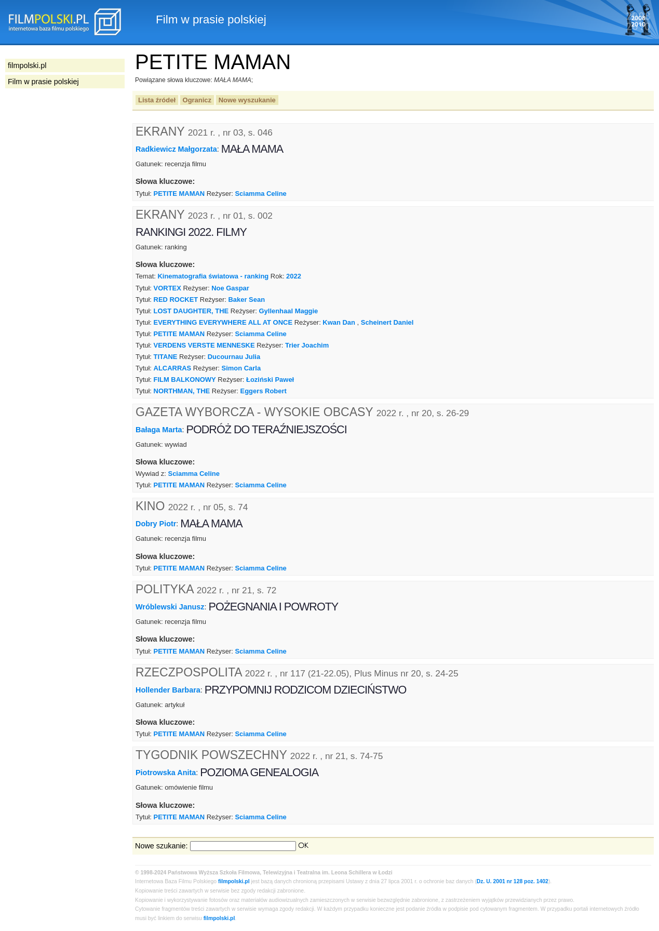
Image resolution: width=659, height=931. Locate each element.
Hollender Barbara (168, 689)
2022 (293, 276)
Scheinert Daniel (387, 322)
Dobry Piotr (156, 524)
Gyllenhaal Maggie (288, 311)
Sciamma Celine (260, 193)
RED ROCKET (176, 299)
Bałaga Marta (159, 429)
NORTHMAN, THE (182, 391)
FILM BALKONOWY (185, 379)
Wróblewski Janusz (170, 607)
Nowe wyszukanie (247, 100)
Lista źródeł (157, 100)
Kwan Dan (338, 322)
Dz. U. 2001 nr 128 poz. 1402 (512, 881)
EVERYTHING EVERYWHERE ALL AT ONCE (223, 322)
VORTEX (167, 288)
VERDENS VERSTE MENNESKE (204, 345)
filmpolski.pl (234, 881)
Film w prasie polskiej (43, 81)
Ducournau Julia (234, 357)
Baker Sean (246, 299)
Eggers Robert (263, 391)
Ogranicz (197, 100)
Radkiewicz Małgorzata (176, 149)
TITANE (166, 357)
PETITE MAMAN (179, 193)
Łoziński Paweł (270, 379)
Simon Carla (241, 368)
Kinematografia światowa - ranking (212, 276)
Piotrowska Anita (166, 772)
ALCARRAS (173, 368)
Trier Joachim (307, 345)
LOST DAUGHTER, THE (191, 311)
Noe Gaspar (230, 288)
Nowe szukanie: (161, 846)
